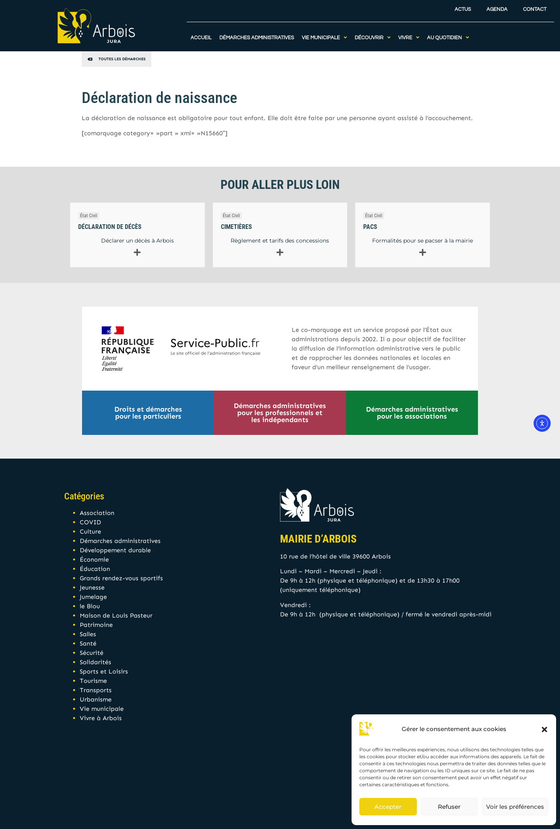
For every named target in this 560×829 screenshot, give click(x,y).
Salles (88, 634)
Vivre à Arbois (101, 718)
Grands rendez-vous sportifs (121, 578)
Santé (88, 643)
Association (97, 513)
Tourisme (93, 680)
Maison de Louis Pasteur (116, 615)
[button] (544, 729)
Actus (463, 7)
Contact (534, 7)
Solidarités (95, 662)
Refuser (449, 806)
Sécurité (91, 652)
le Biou (90, 606)
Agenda (497, 7)
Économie (94, 559)
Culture (90, 531)
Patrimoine (96, 624)
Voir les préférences (515, 806)
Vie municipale (102, 708)
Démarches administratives (120, 541)
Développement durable (115, 550)
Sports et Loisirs (104, 671)
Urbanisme (96, 699)
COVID (90, 522)
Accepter (387, 806)
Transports (96, 690)
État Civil (88, 215)
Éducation (95, 568)
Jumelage (93, 596)
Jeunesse (92, 587)
